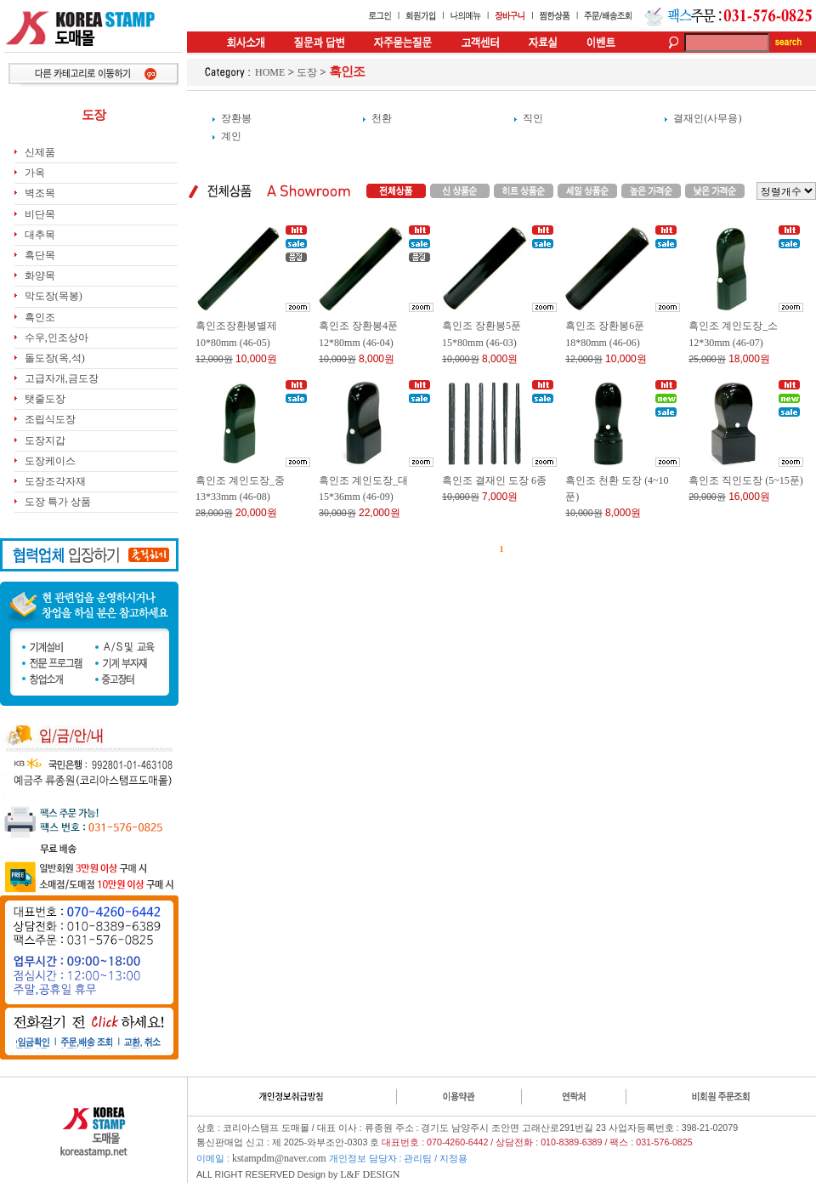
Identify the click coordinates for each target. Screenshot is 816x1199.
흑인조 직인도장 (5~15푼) (745, 480)
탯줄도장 (45, 399)
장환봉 (236, 118)
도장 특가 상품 (58, 502)
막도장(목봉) (53, 296)
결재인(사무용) (707, 118)
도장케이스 (50, 461)
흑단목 (40, 255)
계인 (231, 136)
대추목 (40, 235)
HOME (270, 72)
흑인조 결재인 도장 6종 (494, 480)
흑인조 (40, 317)
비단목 (40, 214)
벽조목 (40, 193)
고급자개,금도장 (62, 378)
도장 (307, 72)
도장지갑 (45, 440)
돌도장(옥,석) (55, 358)
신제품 (40, 152)
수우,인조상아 (56, 338)
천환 (381, 118)
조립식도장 (50, 419)
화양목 (40, 275)
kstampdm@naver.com (279, 1158)
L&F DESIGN (370, 1174)
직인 (533, 118)
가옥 (35, 173)
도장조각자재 (55, 481)
